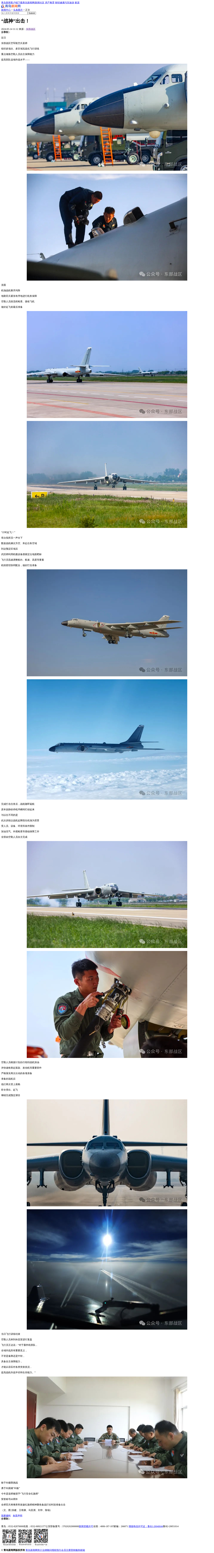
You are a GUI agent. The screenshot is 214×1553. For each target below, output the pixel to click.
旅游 (71, 2)
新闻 (37, 2)
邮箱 (82, 1550)
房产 (47, 2)
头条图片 (18, 10)
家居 (77, 2)
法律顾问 (47, 1550)
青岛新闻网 (28, 2)
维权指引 (56, 1550)
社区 (42, 2)
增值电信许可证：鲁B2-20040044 (146, 1526)
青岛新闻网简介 (34, 1550)
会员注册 (66, 1550)
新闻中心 (6, 10)
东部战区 (31, 29)
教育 (52, 2)
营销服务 (75, 1550)
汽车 (67, 2)
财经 (57, 2)
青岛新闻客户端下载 (12, 2)
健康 (62, 2)
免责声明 (17, 1515)
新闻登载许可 (86, 1526)
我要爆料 (6, 1515)
